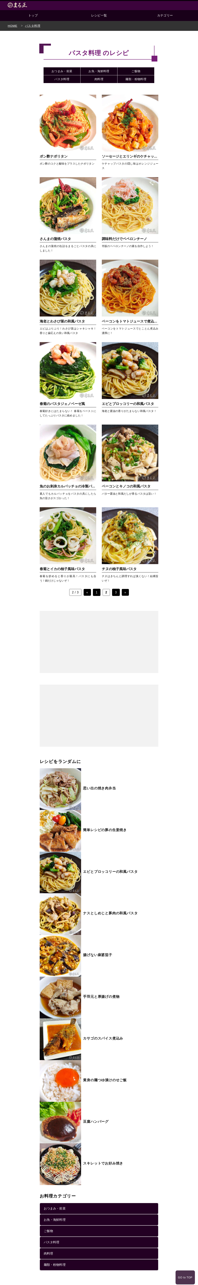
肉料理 (99, 79)
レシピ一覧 (99, 15)
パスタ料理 (62, 79)
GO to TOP (184, 1269)
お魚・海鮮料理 (99, 71)
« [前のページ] (87, 592)
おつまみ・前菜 (62, 71)
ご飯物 (136, 71)
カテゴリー (165, 15)
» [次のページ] (125, 592)
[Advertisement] (99, 642)
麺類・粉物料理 (136, 79)
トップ (33, 15)
